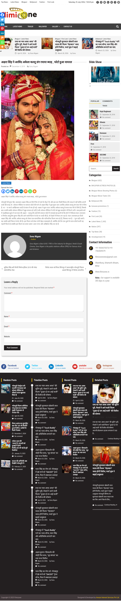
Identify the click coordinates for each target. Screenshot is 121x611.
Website (7, 336)
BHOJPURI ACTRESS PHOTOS (102, 185)
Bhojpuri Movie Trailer (99, 196)
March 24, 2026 (42, 459)
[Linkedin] (12, 191)
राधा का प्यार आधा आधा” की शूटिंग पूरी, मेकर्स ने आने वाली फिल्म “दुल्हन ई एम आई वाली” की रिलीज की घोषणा (81, 391)
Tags (105, 105)
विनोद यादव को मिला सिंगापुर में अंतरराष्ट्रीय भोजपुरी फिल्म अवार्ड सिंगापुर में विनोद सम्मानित (64, 268)
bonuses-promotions (99, 206)
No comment (106, 117)
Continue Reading (113, 439)
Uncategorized (97, 237)
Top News (4, 2)
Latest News (15, 2)
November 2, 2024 (20, 433)
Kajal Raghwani (105, 111)
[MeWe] (21, 191)
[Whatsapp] (30, 191)
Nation (94, 226)
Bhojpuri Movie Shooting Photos (103, 190)
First (92, 144)
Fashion (42, 2)
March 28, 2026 (63, 53)
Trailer (30, 26)
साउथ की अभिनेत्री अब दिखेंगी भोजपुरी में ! (19, 462)
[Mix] (26, 191)
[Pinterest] (17, 191)
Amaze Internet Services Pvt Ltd (107, 597)
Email (6, 326)
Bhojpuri (24, 2)
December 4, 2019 (18, 66)
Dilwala (102, 122)
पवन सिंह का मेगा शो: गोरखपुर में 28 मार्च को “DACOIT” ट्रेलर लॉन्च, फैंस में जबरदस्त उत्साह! (46, 472)
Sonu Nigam (34, 53)
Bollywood (33, 2)
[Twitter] (8, 191)
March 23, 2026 (42, 478)
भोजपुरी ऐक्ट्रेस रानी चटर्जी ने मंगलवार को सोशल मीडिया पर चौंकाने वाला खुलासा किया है (19, 390)
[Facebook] (3, 191)
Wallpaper (43, 26)
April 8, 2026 (21, 53)
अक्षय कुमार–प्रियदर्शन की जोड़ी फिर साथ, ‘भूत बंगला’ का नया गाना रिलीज (46, 453)
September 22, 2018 (108, 158)
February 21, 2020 (20, 466)
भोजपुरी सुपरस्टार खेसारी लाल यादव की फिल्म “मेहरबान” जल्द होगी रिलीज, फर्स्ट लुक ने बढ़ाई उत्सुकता (81, 412)
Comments (108, 101)
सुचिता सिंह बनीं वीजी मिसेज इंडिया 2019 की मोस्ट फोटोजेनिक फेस (20, 268)
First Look (50, 2)
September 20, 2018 (108, 114)
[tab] (95, 101)
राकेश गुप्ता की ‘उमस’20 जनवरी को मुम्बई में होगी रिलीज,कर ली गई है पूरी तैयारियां (20, 445)
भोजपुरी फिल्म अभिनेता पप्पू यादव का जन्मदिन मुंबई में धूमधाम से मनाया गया (20, 409)
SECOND (103, 154)
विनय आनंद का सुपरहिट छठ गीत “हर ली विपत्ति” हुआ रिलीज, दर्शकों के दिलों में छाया (20, 426)
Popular (95, 101)
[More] (35, 191)
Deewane (103, 133)
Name (7, 316)
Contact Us (68, 26)
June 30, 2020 (18, 398)
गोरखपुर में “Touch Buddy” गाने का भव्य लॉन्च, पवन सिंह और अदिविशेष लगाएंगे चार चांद (107, 44)
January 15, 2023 (19, 453)
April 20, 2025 (18, 416)
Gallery (55, 26)
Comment (8, 293)
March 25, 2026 (103, 50)
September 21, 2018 (108, 125)
